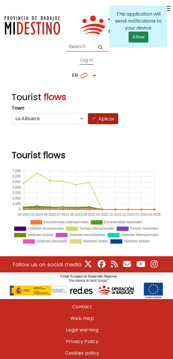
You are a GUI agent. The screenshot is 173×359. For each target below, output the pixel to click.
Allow (138, 37)
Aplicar (106, 119)
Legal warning (82, 330)
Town (18, 108)
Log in (86, 60)
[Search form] (80, 47)
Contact (82, 306)
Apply (101, 46)
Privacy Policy (82, 341)
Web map (82, 318)
